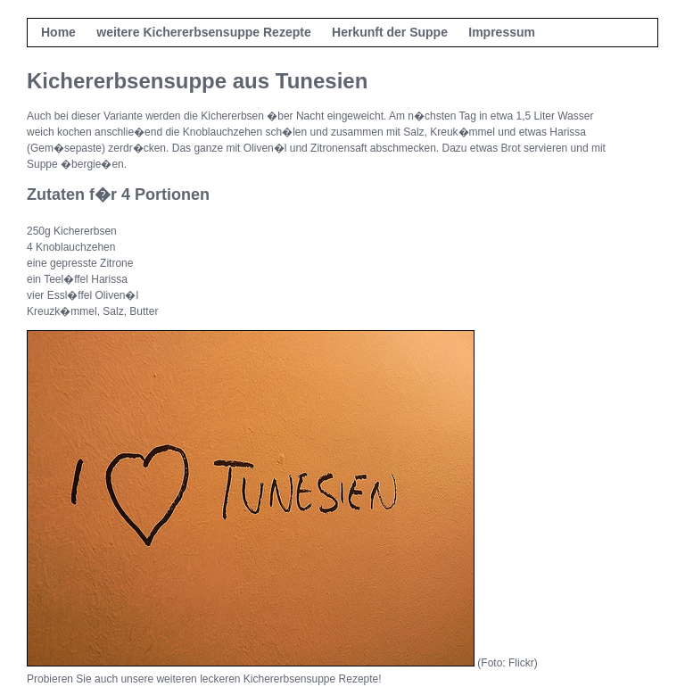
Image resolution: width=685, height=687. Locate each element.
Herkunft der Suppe (390, 32)
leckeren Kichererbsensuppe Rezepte (289, 679)
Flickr (521, 663)
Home (58, 32)
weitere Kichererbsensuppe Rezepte (203, 32)
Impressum (501, 32)
